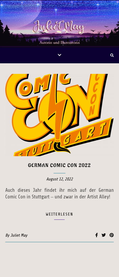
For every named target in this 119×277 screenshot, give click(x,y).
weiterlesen (59, 214)
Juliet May (18, 235)
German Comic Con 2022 (59, 165)
